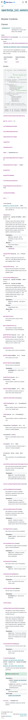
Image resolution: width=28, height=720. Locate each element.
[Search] (23, 2)
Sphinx (10, 716)
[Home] (2, 6)
